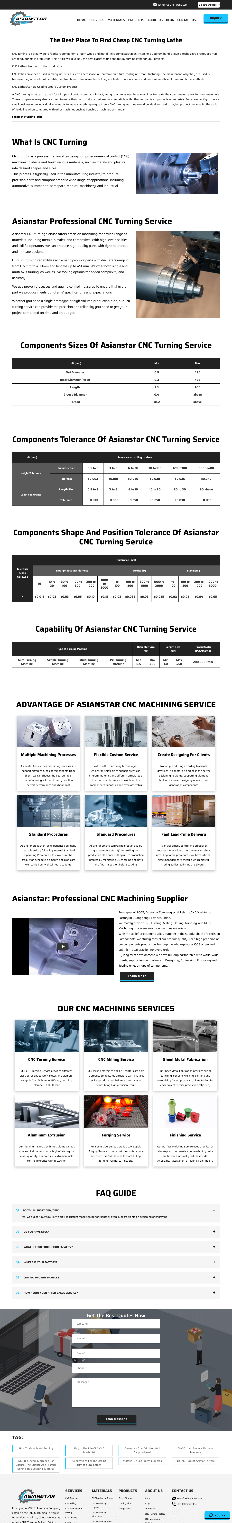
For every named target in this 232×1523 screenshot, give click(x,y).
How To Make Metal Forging (36, 1448)
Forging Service (116, 1135)
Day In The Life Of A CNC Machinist (89, 1450)
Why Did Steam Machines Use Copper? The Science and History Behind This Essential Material (36, 1465)
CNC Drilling (71, 1517)
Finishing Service (185, 1135)
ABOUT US (155, 19)
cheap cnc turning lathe (27, 117)
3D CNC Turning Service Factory (195, 1461)
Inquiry (217, 1515)
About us (149, 1498)
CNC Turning (71, 1498)
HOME (81, 19)
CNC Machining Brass (102, 1498)
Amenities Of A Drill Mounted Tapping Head (142, 1450)
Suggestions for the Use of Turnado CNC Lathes (89, 1463)
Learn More (137, 976)
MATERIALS (116, 19)
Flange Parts (125, 1508)
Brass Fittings (125, 1498)
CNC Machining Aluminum (99, 1514)
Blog (147, 1503)
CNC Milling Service (116, 1059)
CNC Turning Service (46, 1059)
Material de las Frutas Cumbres (142, 1461)
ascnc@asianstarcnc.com (172, 5)
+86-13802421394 (187, 1504)
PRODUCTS (136, 19)
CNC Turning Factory (155, 1514)
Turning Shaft (125, 1503)
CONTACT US (186, 19)
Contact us (150, 1508)
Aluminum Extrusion (46, 1135)
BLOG (170, 19)
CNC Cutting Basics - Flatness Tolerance (195, 1450)
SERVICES (96, 19)
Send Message (117, 1419)
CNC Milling (70, 1503)
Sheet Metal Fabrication (185, 1059)
